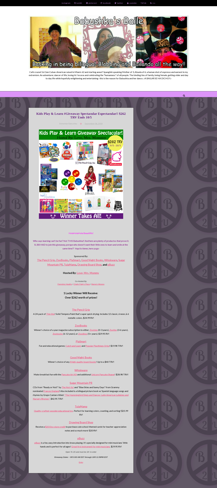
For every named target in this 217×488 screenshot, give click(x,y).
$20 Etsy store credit (55, 426)
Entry (81, 462)
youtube (132, 3)
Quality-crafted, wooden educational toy (53, 410)
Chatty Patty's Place (82, 284)
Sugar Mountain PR (81, 382)
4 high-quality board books (83, 361)
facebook (106, 3)
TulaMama (70, 264)
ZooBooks (62, 260)
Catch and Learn (73, 345)
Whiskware (110, 260)
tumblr (78, 3)
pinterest (91, 3)
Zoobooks (58, 333)
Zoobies (94, 330)
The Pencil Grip (46, 260)
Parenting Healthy (65, 284)
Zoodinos (82, 333)
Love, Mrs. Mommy (88, 272)
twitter (119, 3)
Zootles (113, 330)
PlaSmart (74, 260)
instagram (66, 3)
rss (152, 3)
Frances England (51, 391)
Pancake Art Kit (69, 374)
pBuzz (111, 264)
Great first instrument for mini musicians (90, 446)
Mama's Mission (97, 284)
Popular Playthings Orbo (97, 345)
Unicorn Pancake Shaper (103, 374)
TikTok (143, 3)
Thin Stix (50, 314)
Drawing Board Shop (89, 264)
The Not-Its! (68, 387)
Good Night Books (92, 260)
